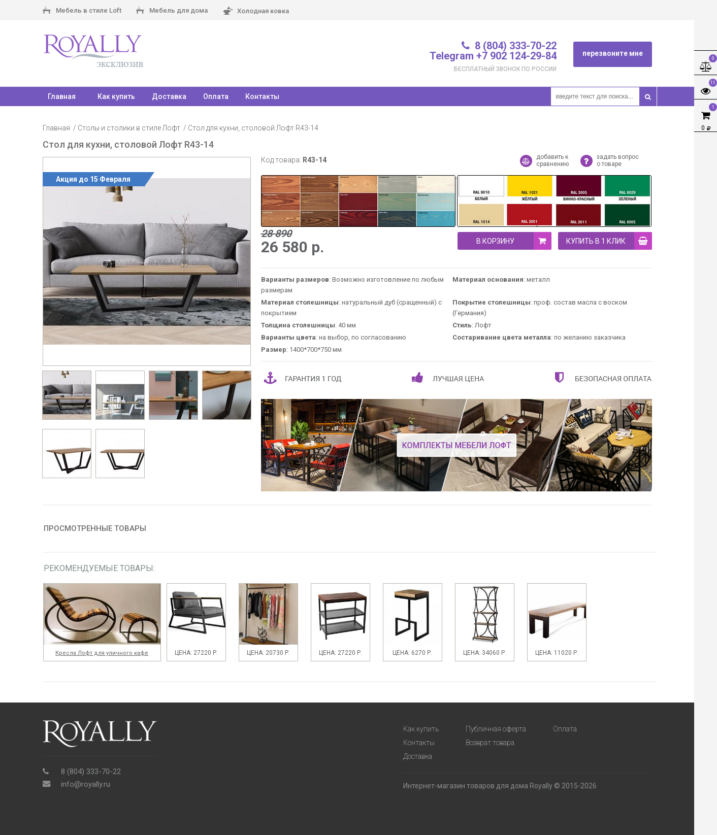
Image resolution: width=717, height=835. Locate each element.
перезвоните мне (612, 53)
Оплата (216, 96)
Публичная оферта (496, 729)
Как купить (116, 96)
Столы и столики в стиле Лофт (129, 128)
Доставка (169, 96)
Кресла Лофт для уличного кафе (101, 653)
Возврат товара (490, 743)
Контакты (262, 96)
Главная (56, 128)
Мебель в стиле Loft (82, 11)
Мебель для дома (172, 11)
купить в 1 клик (609, 241)
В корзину (513, 241)
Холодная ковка (255, 11)
